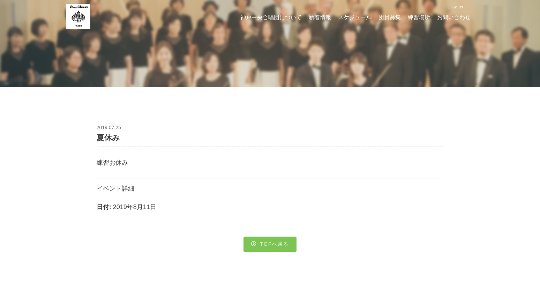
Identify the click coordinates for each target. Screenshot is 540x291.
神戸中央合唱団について (271, 17)
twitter (457, 7)
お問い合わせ (454, 17)
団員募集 (389, 17)
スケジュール (355, 17)
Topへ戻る (270, 245)
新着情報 (320, 17)
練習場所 (419, 17)
